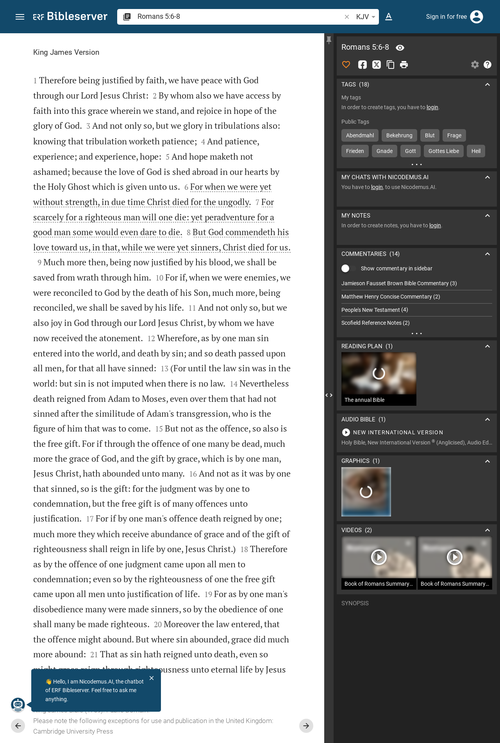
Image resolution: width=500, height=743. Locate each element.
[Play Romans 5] (417, 432)
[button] (20, 17)
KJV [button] (367, 17)
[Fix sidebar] (329, 40)
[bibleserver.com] (70, 17)
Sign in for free (446, 16)
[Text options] (388, 17)
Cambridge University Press (73, 731)
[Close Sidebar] (329, 395)
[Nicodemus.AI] (18, 705)
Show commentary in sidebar (396, 268)
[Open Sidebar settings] (475, 64)
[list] (417, 303)
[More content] (416, 164)
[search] (240, 16)
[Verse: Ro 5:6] (400, 47)
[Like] (346, 64)
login (432, 107)
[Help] (487, 64)
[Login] (476, 17)
